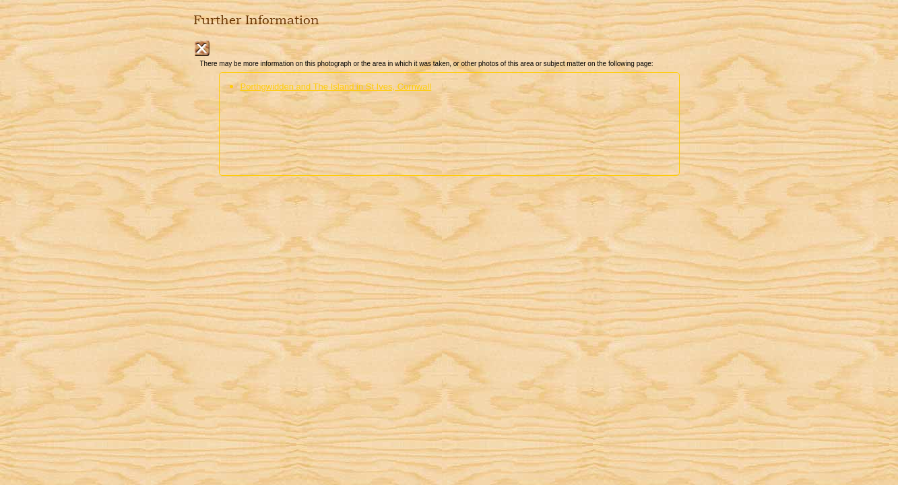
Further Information (256, 20)
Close (202, 48)
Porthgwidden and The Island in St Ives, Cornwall (336, 87)
